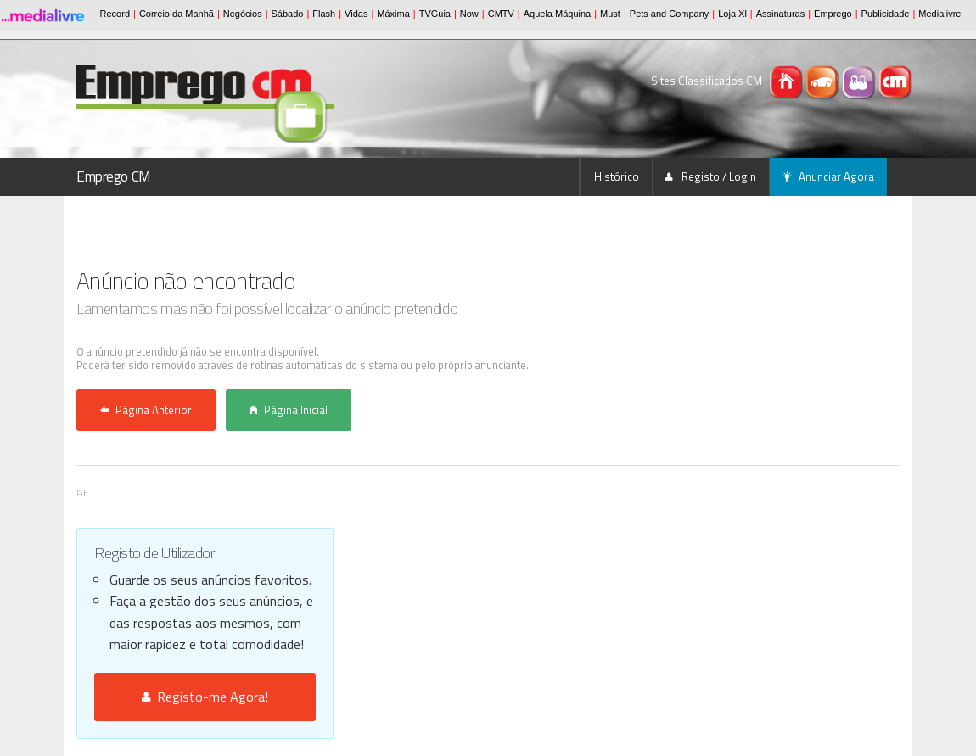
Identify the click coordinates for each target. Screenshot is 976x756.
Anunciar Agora (828, 176)
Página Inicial (289, 409)
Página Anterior (146, 409)
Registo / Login (710, 176)
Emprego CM (113, 176)
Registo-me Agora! (205, 696)
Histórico (616, 176)
